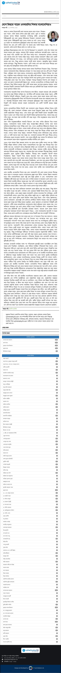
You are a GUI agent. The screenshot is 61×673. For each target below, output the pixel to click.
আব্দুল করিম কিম (30, 390)
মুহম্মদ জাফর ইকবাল (30, 345)
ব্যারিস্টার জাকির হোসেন (30, 579)
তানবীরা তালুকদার (30, 524)
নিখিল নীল (30, 541)
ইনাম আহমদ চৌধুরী (30, 424)
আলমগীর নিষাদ (30, 413)
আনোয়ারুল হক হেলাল (30, 375)
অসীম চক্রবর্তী (30, 367)
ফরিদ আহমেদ (30, 561)
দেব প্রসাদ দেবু (30, 536)
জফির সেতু (30, 470)
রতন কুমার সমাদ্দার (30, 624)
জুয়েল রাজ (30, 348)
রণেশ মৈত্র (30, 342)
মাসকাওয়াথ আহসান (30, 340)
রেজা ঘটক (30, 636)
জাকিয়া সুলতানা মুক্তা (30, 478)
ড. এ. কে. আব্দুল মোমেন (30, 493)
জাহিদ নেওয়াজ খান (30, 484)
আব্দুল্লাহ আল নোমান (30, 393)
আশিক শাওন (30, 421)
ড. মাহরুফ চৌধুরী (30, 501)
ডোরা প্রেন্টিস (30, 516)
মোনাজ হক (30, 619)
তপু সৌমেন (30, 519)
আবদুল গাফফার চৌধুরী (30, 381)
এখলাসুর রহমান (30, 438)
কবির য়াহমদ (30, 450)
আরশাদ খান (30, 401)
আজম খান (30, 370)
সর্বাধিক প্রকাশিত (31, 337)
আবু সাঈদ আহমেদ (30, 387)
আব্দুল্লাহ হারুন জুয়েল (30, 395)
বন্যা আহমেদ (30, 570)
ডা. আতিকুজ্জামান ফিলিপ (30, 510)
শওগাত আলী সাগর (30, 642)
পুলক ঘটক (30, 547)
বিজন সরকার (30, 573)
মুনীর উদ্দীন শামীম (30, 604)
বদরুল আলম (30, 567)
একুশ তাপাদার (30, 436)
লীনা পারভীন (30, 639)
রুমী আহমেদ (30, 633)
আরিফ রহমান (30, 407)
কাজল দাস (30, 453)
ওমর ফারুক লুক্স (30, 447)
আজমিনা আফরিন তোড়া (30, 373)
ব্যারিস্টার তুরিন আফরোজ (30, 582)
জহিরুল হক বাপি (30, 473)
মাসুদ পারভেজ (30, 593)
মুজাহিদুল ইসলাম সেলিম (30, 602)
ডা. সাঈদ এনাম (30, 513)
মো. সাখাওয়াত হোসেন (30, 613)
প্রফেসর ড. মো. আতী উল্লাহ (30, 550)
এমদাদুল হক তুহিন (30, 444)
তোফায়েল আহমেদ (30, 527)
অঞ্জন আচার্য (30, 358)
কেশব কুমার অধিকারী (30, 458)
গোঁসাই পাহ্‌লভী (30, 464)
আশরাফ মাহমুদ (30, 418)
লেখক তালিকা (30, 355)
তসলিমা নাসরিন (30, 521)
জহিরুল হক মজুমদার (30, 476)
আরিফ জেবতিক (30, 404)
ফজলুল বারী (30, 556)
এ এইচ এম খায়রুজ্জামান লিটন (30, 433)
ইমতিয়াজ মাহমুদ (30, 351)
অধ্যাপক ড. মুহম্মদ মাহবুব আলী (30, 361)
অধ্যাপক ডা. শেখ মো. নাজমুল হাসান (30, 364)
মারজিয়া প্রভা (30, 587)
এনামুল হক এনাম (30, 441)
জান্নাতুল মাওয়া (30, 481)
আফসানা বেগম (30, 378)
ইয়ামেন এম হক (30, 430)
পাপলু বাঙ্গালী (30, 544)
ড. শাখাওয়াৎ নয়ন (30, 504)
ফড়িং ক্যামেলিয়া (30, 559)
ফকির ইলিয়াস (30, 553)
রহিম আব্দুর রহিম (30, 627)
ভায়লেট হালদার (30, 584)
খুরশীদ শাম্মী (30, 461)
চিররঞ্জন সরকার (30, 467)
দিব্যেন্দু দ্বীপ (30, 530)
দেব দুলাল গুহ (30, 533)
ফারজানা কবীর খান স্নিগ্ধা (30, 564)
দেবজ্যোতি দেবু (30, 539)
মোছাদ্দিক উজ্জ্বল (30, 616)
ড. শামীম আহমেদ (30, 507)
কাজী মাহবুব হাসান (30, 456)
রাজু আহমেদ (30, 630)
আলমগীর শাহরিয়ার (30, 415)
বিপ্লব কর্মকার (30, 576)
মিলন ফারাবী (30, 599)
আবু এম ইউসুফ (30, 384)
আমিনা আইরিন (30, 398)
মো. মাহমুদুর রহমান (30, 610)
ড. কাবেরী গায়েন (30, 496)
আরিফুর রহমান (30, 410)
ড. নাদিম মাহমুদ (30, 499)
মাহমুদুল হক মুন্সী (30, 596)
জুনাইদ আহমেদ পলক (30, 487)
